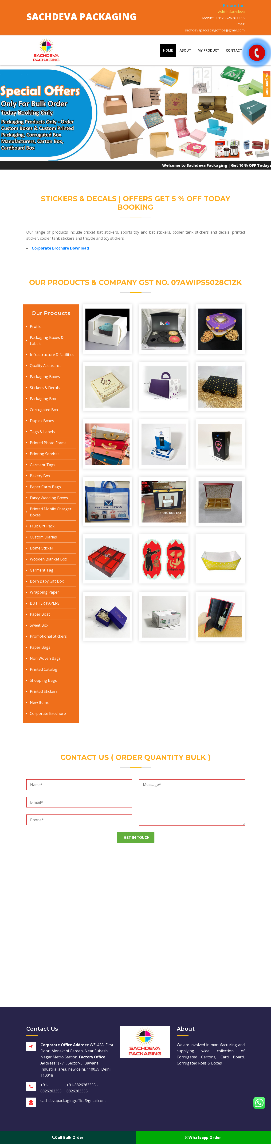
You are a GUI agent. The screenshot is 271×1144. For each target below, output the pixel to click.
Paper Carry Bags (45, 486)
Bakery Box (40, 475)
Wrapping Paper (44, 592)
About (185, 50)
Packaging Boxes (45, 376)
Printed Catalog (43, 669)
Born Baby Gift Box (47, 581)
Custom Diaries (43, 537)
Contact (234, 50)
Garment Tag (41, 570)
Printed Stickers (44, 691)
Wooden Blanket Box (48, 559)
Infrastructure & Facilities (52, 354)
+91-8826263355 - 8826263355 (82, 1088)
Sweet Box (39, 625)
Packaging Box (43, 398)
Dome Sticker (41, 548)
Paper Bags (40, 647)
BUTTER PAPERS (44, 603)
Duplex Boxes (42, 420)
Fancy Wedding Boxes (49, 497)
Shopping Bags (43, 680)
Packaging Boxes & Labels (46, 340)
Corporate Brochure (48, 713)
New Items (39, 702)
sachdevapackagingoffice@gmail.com (215, 30)
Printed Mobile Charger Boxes (50, 512)
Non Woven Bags (45, 658)
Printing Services (44, 453)
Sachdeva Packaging (81, 16)
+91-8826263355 (230, 17)
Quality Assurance (46, 365)
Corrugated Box (44, 409)
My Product (208, 50)
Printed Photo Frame (48, 442)
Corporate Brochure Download (60, 248)
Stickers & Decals (45, 387)
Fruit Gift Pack (42, 526)
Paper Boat (40, 614)
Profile (35, 326)
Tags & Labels (42, 431)
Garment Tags (42, 464)
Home (168, 50)
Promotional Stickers (48, 636)
